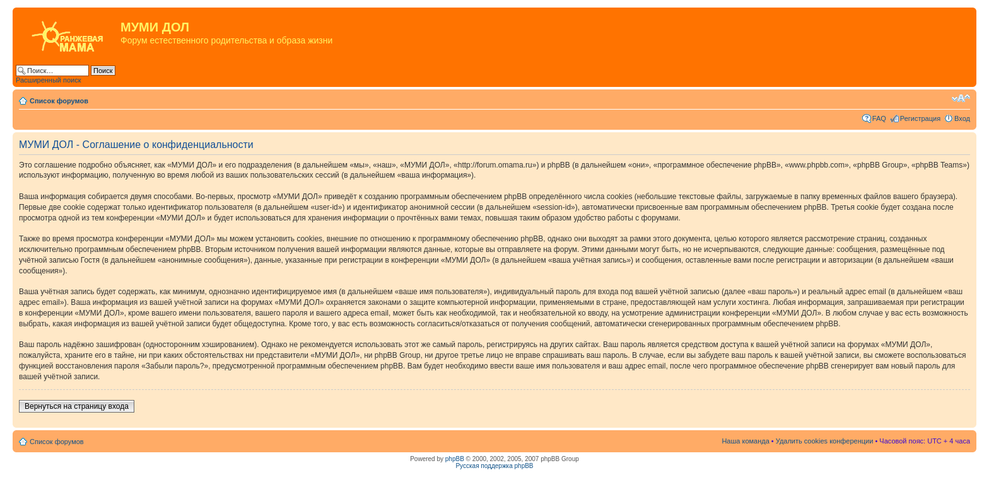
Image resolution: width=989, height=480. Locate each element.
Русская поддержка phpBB (494, 465)
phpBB (454, 458)
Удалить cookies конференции (825, 441)
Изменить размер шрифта (961, 98)
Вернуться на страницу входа (77, 406)
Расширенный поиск (48, 80)
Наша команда (745, 441)
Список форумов (59, 101)
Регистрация (920, 118)
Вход (962, 118)
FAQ (879, 118)
